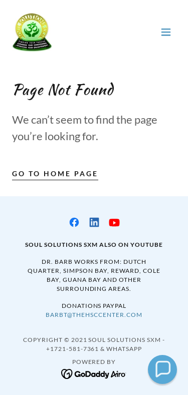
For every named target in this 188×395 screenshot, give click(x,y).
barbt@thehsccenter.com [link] (94, 314)
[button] (166, 32)
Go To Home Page (55, 173)
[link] (32, 32)
